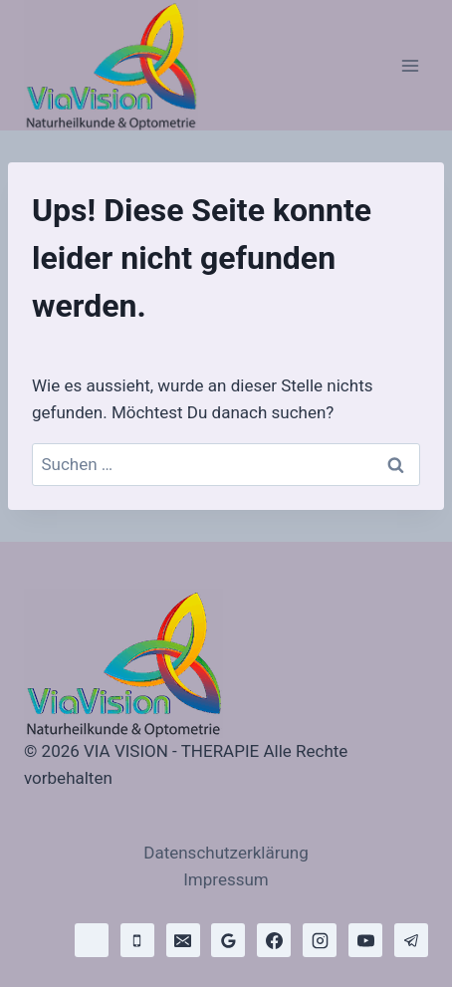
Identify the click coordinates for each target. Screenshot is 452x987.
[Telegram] (411, 940)
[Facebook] (274, 940)
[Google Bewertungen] (228, 940)
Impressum (226, 879)
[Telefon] (137, 940)
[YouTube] (365, 940)
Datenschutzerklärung (225, 853)
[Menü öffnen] (409, 65)
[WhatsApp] (92, 940)
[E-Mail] (183, 940)
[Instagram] (320, 940)
